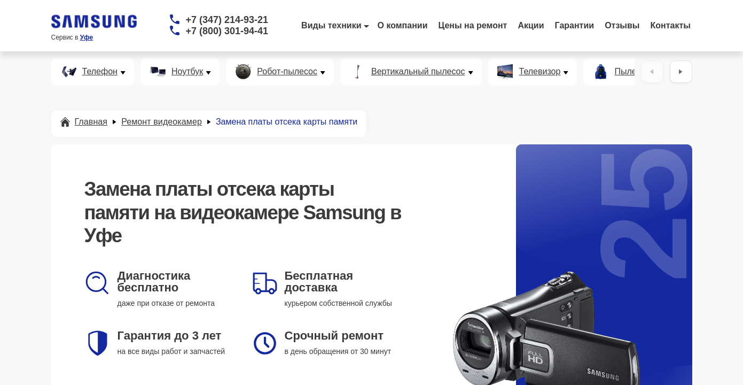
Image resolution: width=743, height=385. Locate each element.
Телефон (100, 71)
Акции (531, 25)
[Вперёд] (681, 71)
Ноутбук (187, 71)
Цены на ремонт (473, 25)
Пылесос (632, 71)
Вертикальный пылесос (418, 71)
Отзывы (622, 25)
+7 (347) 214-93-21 (227, 19)
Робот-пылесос (287, 71)
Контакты (671, 25)
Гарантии (575, 25)
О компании (403, 25)
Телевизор (540, 71)
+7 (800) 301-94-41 (227, 31)
